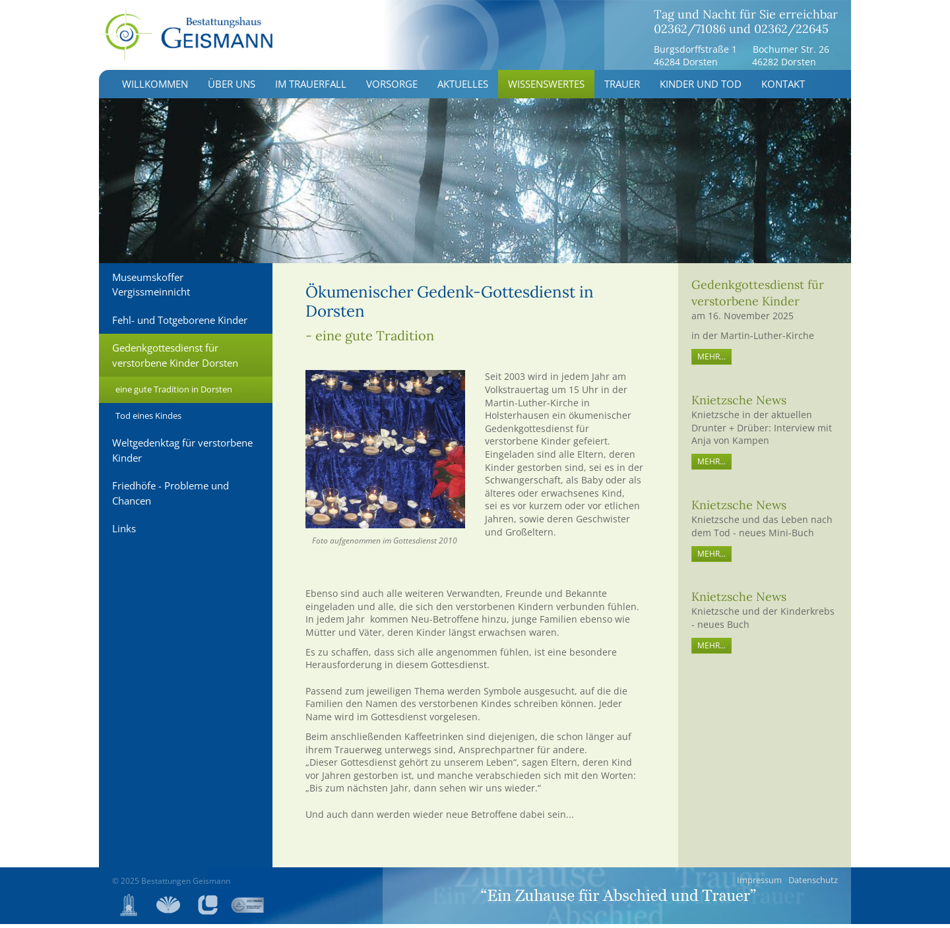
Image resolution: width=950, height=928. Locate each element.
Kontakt (783, 88)
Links (124, 533)
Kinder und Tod (701, 88)
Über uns (231, 88)
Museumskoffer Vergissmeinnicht (151, 288)
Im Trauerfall (310, 88)
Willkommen (155, 88)
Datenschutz (813, 884)
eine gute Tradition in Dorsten (173, 394)
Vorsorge (392, 88)
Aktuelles (462, 88)
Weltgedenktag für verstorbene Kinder (182, 455)
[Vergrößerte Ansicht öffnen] (385, 454)
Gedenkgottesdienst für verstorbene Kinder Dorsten (175, 360)
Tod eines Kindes (148, 419)
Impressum (759, 884)
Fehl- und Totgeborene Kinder (179, 323)
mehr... (711, 466)
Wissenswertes (546, 88)
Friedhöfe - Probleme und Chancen (170, 497)
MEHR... (711, 361)
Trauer (622, 88)
